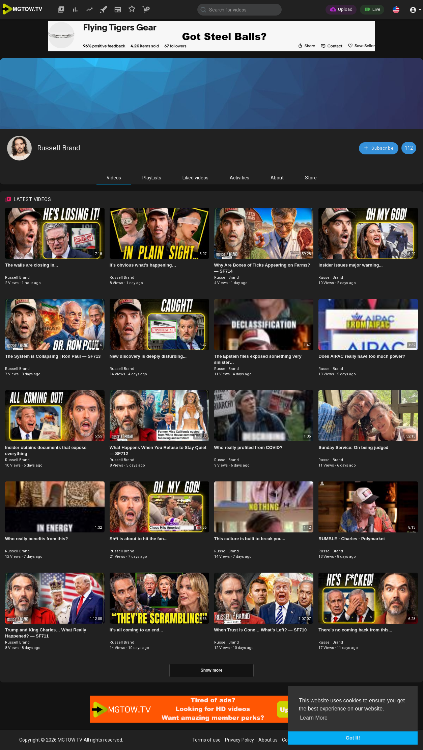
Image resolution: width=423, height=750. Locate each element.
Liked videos (195, 177)
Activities (239, 177)
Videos (114, 177)
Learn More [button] (314, 718)
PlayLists (151, 177)
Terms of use (206, 740)
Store (311, 177)
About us (268, 740)
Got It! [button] (353, 738)
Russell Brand (58, 148)
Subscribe (378, 148)
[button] (396, 9)
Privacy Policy (239, 740)
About (277, 177)
